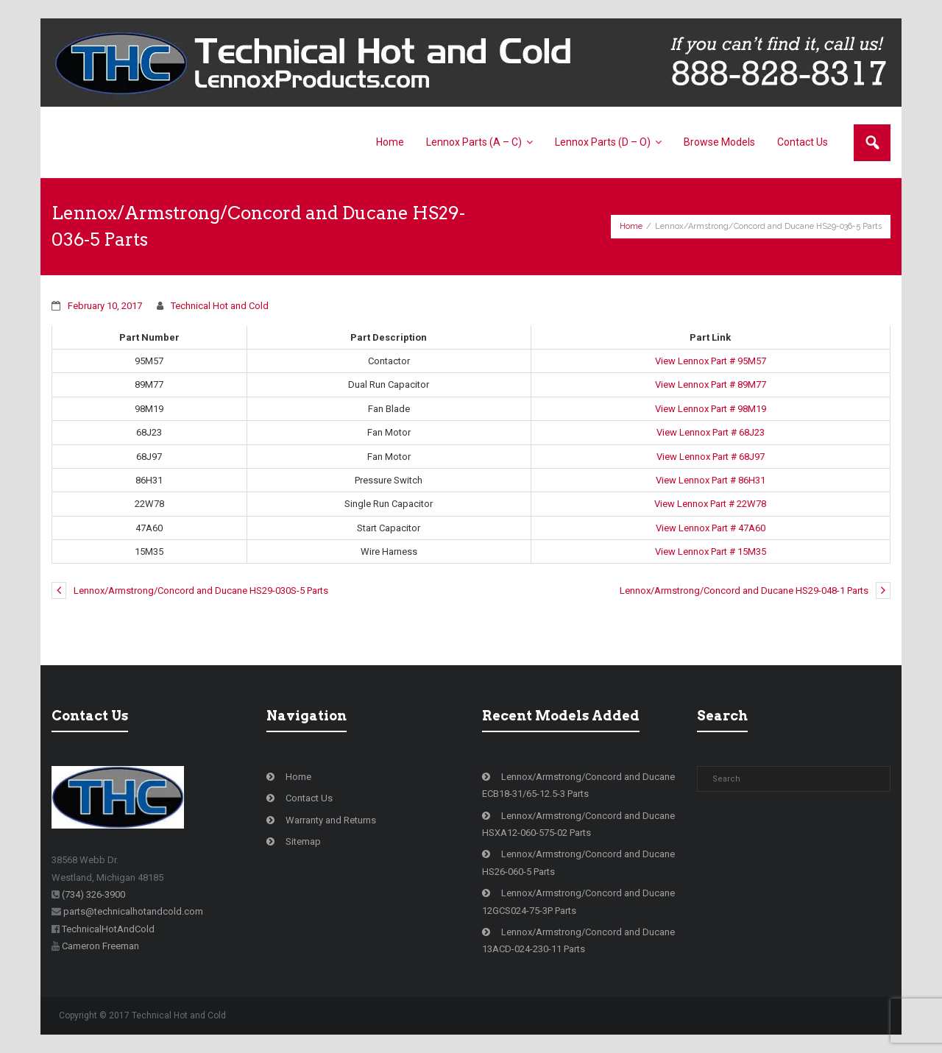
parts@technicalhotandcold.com (133, 911)
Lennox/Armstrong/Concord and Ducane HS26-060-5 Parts (578, 862)
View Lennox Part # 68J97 (710, 456)
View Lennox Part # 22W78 (710, 503)
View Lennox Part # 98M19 (710, 408)
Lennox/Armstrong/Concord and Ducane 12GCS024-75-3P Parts (578, 901)
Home (631, 226)
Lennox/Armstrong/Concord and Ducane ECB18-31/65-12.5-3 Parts (578, 785)
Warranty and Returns (331, 820)
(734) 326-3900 (93, 894)
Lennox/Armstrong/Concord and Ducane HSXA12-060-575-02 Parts (578, 824)
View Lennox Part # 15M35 (710, 551)
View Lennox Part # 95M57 (710, 360)
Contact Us (309, 798)
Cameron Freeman (100, 945)
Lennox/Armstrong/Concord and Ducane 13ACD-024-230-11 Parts (578, 940)
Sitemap (303, 841)
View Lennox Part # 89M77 (710, 384)
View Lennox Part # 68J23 (710, 432)
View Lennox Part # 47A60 (710, 527)
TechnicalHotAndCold (108, 929)
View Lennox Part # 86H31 (710, 480)
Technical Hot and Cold (220, 305)
